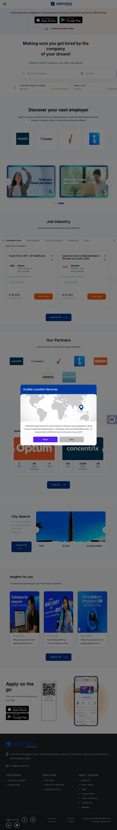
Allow (45, 439)
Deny (71, 439)
